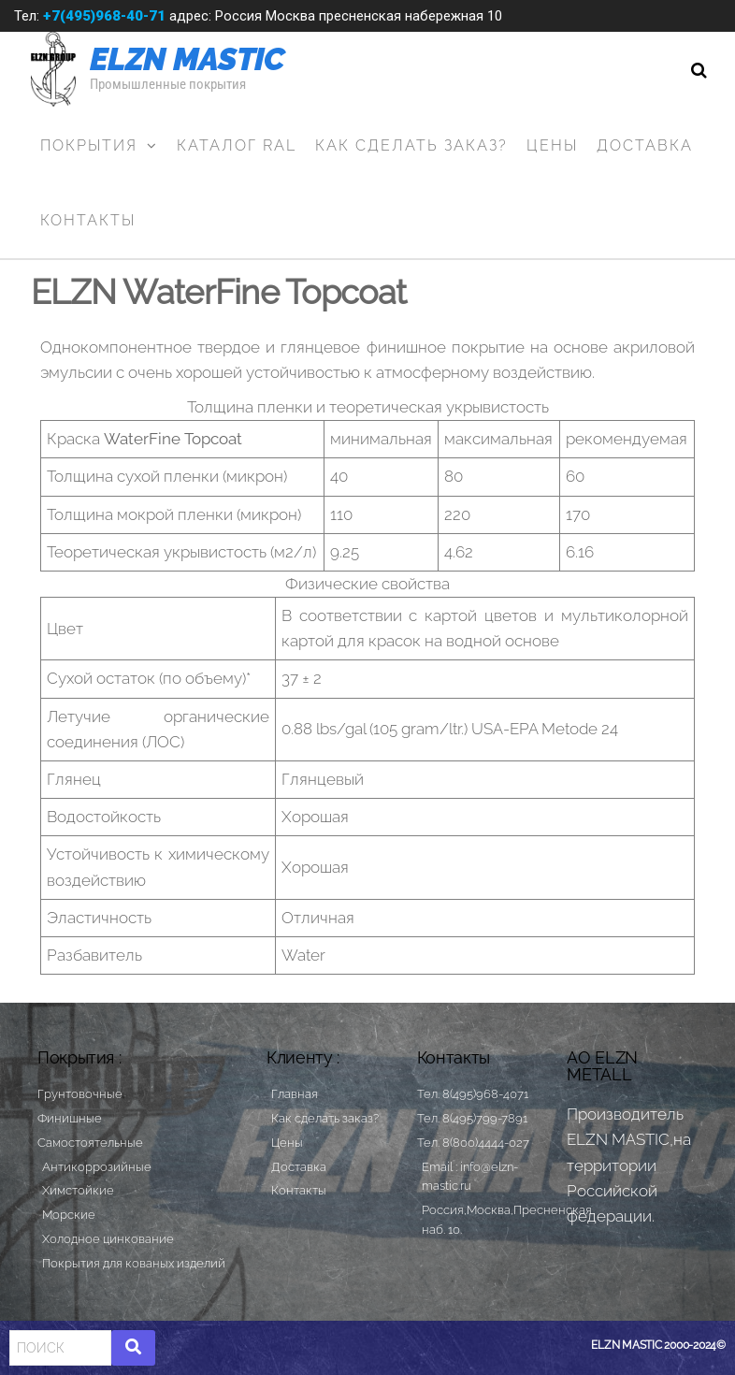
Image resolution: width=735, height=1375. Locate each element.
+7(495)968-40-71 (104, 15)
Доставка (645, 145)
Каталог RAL (236, 145)
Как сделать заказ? (411, 145)
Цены (552, 145)
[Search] (60, 1348)
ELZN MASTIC (187, 59)
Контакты (88, 220)
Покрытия (88, 145)
